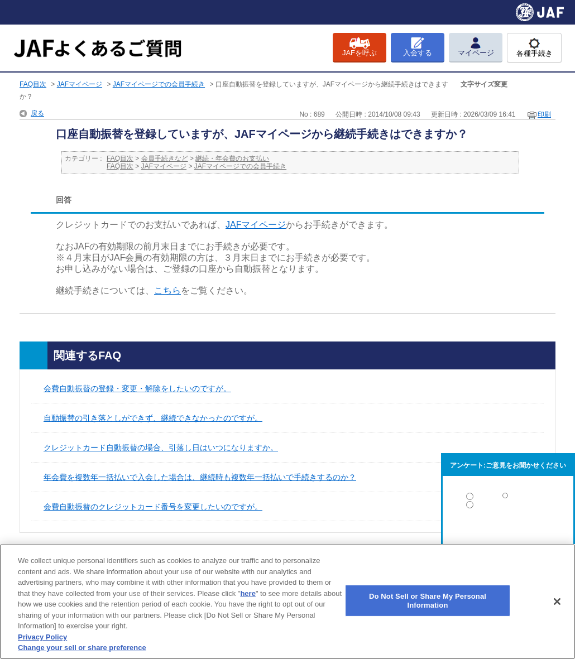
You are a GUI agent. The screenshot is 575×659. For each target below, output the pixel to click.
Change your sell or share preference (82, 647)
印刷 (544, 114)
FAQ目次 (33, 84)
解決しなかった (508, 535)
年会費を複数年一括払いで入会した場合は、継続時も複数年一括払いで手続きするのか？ (200, 477)
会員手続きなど (164, 158)
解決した (508, 498)
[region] (287, 601)
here (247, 593)
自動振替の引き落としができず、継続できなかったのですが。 (153, 417)
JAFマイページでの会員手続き (159, 84)
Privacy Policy (42, 637)
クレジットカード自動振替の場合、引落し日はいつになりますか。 (161, 447)
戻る (37, 113)
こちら (167, 290)
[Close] (557, 601)
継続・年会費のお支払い (232, 158)
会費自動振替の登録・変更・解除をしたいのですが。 (137, 388)
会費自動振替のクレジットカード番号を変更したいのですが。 (153, 506)
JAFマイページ (79, 84)
